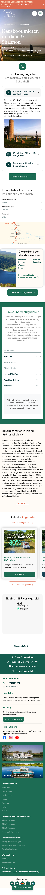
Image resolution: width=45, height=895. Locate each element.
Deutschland (7, 791)
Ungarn (5, 799)
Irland (19, 24)
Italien (4, 807)
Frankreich (6, 787)
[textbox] (22, 202)
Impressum (6, 871)
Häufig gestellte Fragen (11, 841)
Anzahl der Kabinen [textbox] (21, 380)
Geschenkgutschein (10, 849)
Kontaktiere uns (8, 862)
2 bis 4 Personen (8, 820)
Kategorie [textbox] (21, 386)
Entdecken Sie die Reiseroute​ (28, 276)
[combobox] (22, 202)
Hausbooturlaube (8, 24)
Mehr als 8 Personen (10, 832)
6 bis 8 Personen (8, 828)
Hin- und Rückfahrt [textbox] (21, 374)
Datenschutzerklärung (29, 871)
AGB (15, 871)
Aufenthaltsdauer (9, 199)
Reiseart (5, 214)
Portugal (5, 803)
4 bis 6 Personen (8, 824)
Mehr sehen (22, 503)
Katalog (5, 859)
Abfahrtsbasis (8, 207)
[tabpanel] (22, 133)
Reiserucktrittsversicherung (13, 845)
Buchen (19, 574)
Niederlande (7, 795)
